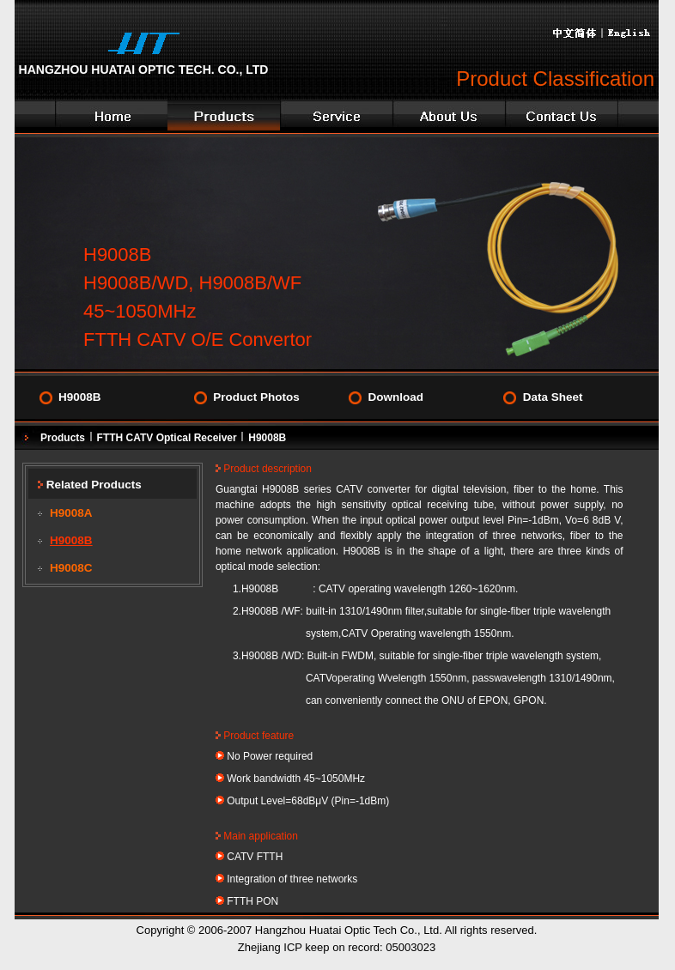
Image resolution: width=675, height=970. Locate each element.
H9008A (71, 512)
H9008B (79, 397)
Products (62, 438)
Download (395, 397)
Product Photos (256, 397)
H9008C (71, 567)
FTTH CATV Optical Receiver (167, 438)
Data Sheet (553, 397)
